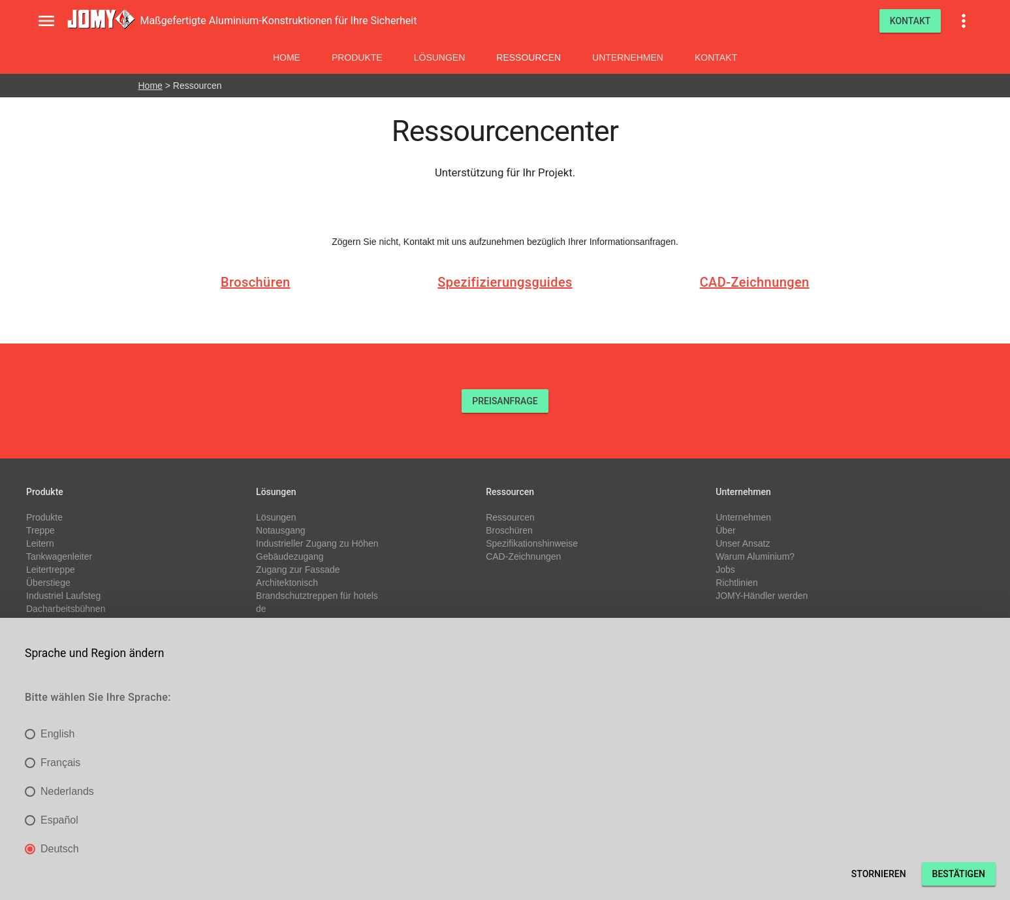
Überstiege (48, 582)
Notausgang (281, 530)
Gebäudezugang (290, 556)
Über (725, 530)
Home (286, 57)
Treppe (40, 530)
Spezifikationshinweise (532, 543)
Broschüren (256, 282)
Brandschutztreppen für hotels (317, 595)
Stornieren (878, 874)
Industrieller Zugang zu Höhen (317, 543)
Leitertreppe (50, 569)
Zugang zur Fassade (297, 569)
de (261, 608)
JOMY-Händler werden (762, 595)
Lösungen (439, 57)
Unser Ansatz (743, 543)
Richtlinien (737, 582)
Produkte (357, 57)
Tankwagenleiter (59, 556)
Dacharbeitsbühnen (65, 608)
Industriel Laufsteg (63, 595)
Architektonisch (287, 582)
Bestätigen (958, 874)
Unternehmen (627, 57)
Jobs (725, 569)
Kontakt (716, 57)
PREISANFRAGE (504, 401)
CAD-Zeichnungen (755, 282)
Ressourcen (528, 57)
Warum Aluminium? (755, 556)
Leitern (40, 543)
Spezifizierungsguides (504, 282)
